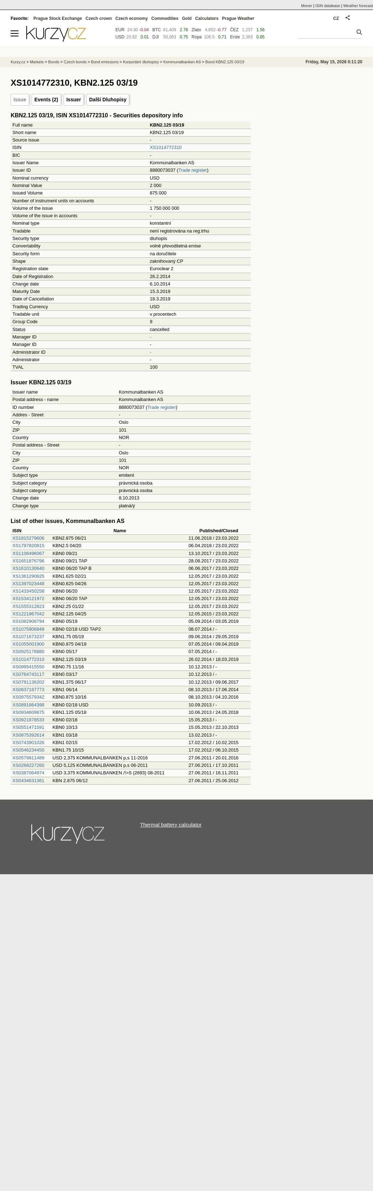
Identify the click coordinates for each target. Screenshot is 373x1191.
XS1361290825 (28, 576)
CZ (336, 18)
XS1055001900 (28, 644)
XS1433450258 (28, 591)
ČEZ (234, 29)
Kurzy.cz (18, 62)
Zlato (196, 29)
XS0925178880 (28, 651)
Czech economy (131, 18)
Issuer (73, 99)
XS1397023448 (28, 583)
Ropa (196, 36)
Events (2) (46, 99)
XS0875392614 (28, 735)
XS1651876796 (28, 561)
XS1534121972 (28, 598)
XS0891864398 (28, 704)
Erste (235, 36)
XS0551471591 (28, 727)
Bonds (53, 62)
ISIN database (327, 6)
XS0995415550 (28, 666)
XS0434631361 (28, 780)
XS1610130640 (28, 568)
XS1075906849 (28, 629)
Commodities (164, 18)
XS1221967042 (28, 613)
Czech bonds (75, 62)
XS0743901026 (28, 742)
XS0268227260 (28, 765)
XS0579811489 (28, 757)
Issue (19, 99)
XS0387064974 (28, 772)
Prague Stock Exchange (57, 18)
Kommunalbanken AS (182, 62)
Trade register (192, 170)
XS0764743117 (28, 674)
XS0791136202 (28, 682)
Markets (37, 62)
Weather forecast (358, 6)
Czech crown (99, 18)
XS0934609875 (28, 712)
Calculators (206, 18)
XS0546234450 (28, 750)
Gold (186, 18)
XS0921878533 (28, 719)
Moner (306, 6)
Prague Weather (238, 18)
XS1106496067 (28, 553)
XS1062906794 (28, 621)
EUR (119, 29)
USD (119, 36)
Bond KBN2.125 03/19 (224, 62)
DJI (155, 36)
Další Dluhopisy (107, 99)
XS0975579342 (28, 697)
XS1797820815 (28, 545)
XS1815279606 (28, 538)
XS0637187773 (28, 689)
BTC (156, 29)
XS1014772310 (166, 147)
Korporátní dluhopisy (141, 62)
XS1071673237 (28, 636)
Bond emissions (105, 62)
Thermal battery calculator (170, 825)
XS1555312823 (28, 606)
